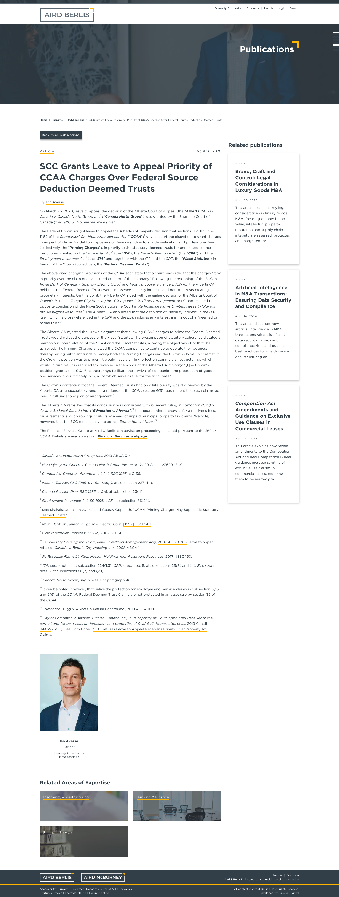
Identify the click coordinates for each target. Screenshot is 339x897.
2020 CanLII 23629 (156, 465)
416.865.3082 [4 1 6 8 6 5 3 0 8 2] (70, 757)
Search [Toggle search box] (294, 8)
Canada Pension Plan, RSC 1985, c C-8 (74, 492)
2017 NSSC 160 (178, 556)
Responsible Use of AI (100, 889)
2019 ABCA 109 (140, 609)
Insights (58, 120)
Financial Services (58, 833)
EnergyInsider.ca (75, 893)
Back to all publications (61, 135)
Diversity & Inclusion (228, 8)
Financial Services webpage (122, 436)
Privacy (63, 889)
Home (43, 120)
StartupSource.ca (51, 893)
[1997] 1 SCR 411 (137, 524)
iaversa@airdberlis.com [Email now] (69, 753)
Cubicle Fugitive (288, 893)
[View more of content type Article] (47, 151)
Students (253, 8)
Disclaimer (77, 889)
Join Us (268, 8)
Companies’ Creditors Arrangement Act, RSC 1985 (84, 474)
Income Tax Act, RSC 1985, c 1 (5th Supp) (77, 483)
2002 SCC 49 (111, 533)
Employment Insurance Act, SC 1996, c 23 (77, 501)
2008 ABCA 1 (128, 548)
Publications (76, 120)
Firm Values (124, 889)
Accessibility (48, 889)
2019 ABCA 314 (117, 456)
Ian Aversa (55, 202)
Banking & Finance (153, 797)
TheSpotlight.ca (99, 893)
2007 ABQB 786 (172, 542)
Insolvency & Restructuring (66, 797)
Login (281, 8)
